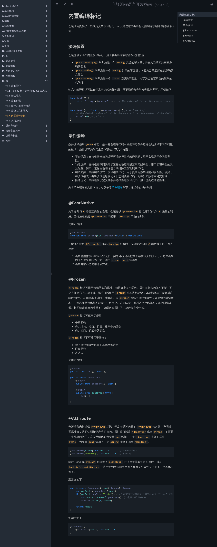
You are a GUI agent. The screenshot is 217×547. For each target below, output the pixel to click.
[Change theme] (64, 4)
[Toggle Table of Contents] (57, 4)
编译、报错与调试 (17, 105)
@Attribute (79, 418)
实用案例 (13, 120)
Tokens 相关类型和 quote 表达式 (26, 90)
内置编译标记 (15, 115)
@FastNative (81, 203)
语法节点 (13, 95)
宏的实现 (13, 100)
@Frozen (77, 279)
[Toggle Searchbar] (72, 4)
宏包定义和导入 (16, 110)
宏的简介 (13, 85)
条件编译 (76, 135)
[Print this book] (211, 4)
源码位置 (76, 46)
